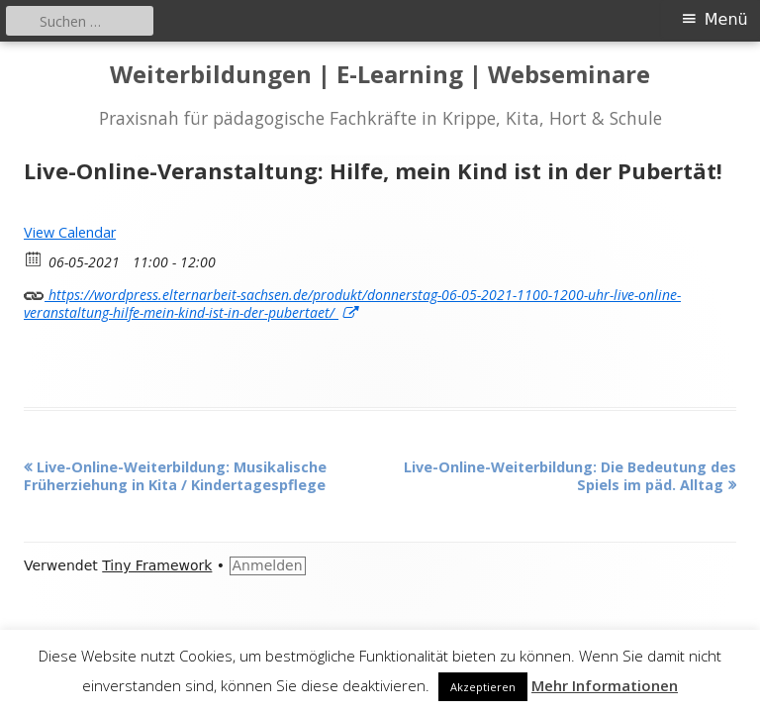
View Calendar (70, 232)
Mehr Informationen (604, 685)
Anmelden (268, 565)
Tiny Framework (157, 565)
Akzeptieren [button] (483, 686)
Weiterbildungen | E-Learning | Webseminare (380, 74)
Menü (726, 19)
